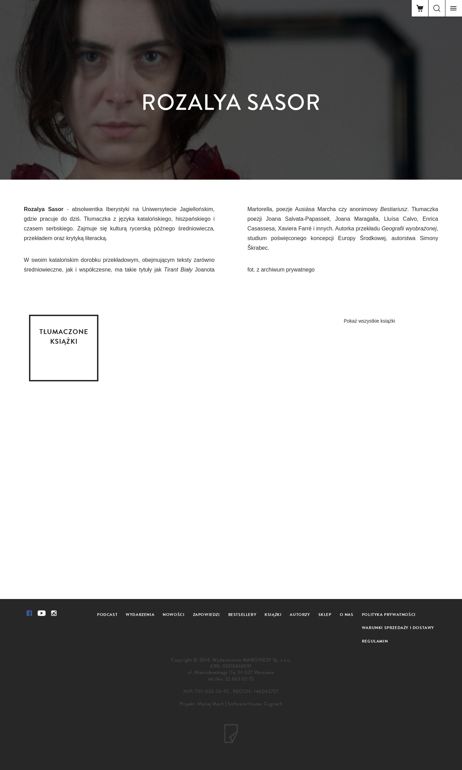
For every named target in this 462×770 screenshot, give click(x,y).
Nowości (173, 614)
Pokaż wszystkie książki (369, 321)
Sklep (324, 614)
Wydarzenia (140, 614)
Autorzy (300, 614)
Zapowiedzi (206, 614)
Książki (272, 614)
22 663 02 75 (239, 679)
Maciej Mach (211, 703)
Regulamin (375, 641)
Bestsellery (242, 614)
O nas (347, 614)
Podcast (107, 614)
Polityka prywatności (389, 614)
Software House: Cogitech (255, 703)
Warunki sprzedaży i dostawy (398, 628)
